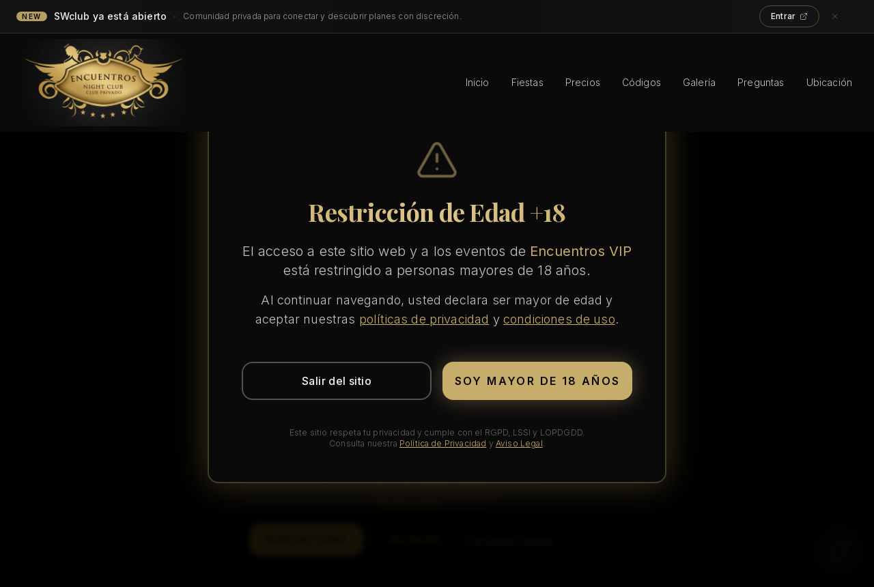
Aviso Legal (519, 443)
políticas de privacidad (424, 319)
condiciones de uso (559, 319)
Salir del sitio (336, 381)
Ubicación (829, 82)
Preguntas (760, 82)
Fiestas (527, 82)
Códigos (641, 82)
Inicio (478, 82)
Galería (699, 82)
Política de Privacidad (443, 443)
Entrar (789, 16)
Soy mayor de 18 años (538, 381)
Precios (582, 82)
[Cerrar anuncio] (843, 16)
